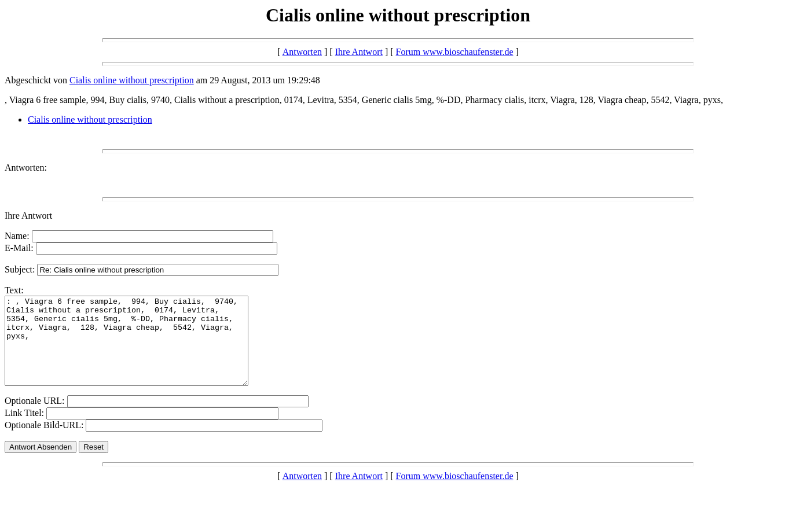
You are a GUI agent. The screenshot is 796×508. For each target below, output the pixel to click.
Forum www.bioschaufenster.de (454, 52)
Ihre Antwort (359, 52)
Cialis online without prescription (131, 80)
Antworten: (26, 167)
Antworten (302, 52)
